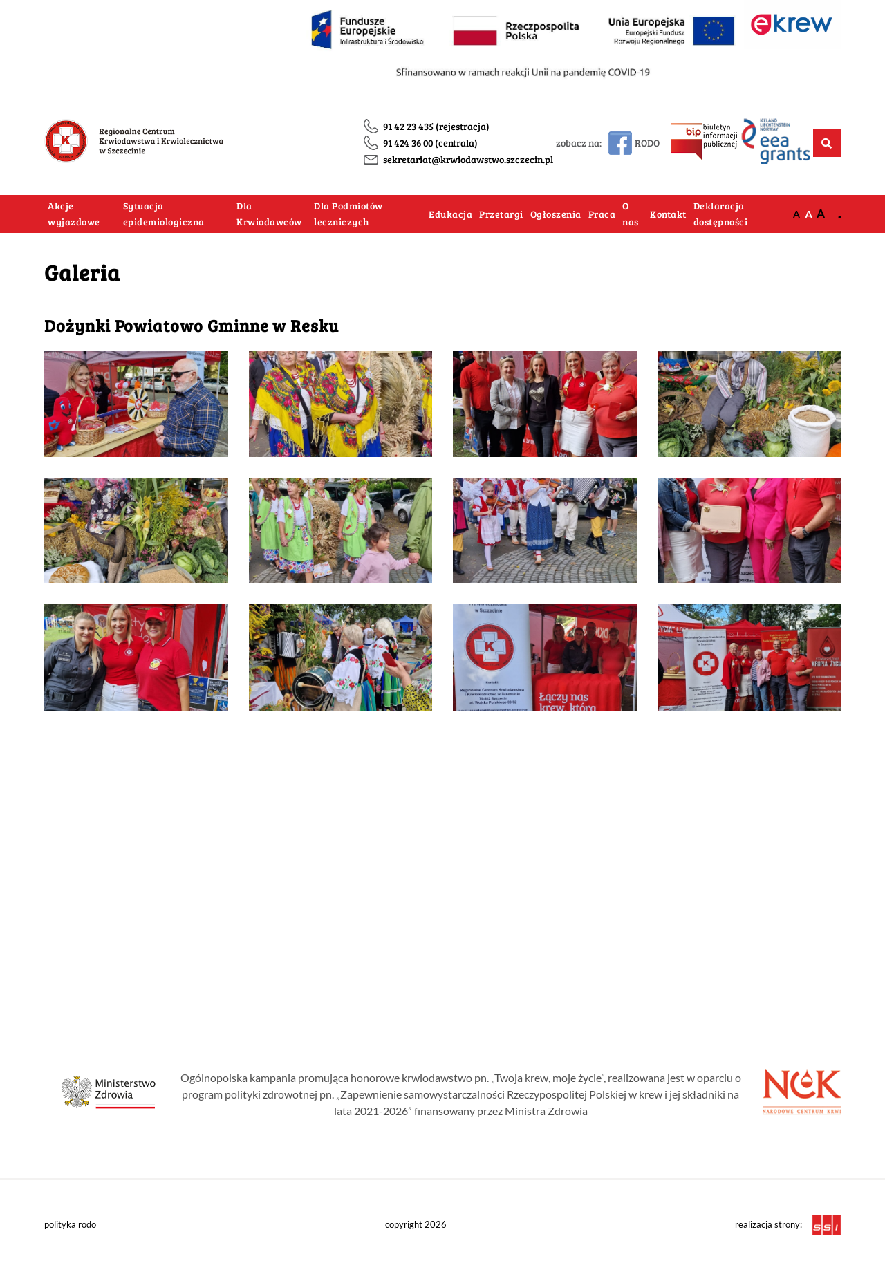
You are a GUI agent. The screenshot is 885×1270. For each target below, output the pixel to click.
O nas (630, 214)
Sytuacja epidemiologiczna (164, 214)
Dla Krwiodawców (269, 214)
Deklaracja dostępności (720, 214)
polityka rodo (70, 1224)
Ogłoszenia (555, 214)
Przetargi (501, 214)
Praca (602, 214)
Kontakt (668, 214)
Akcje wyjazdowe (74, 214)
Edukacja (450, 214)
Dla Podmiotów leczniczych (348, 214)
